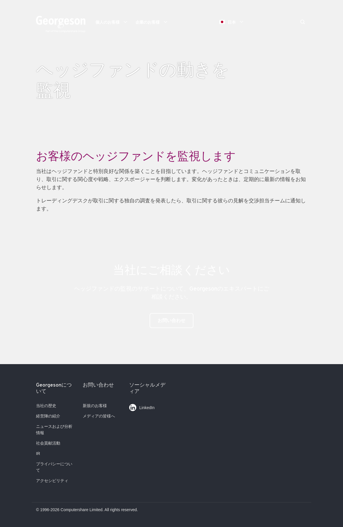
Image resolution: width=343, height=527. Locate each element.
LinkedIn (141, 406)
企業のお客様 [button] (153, 22)
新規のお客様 (95, 405)
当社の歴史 (46, 405)
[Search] (303, 22)
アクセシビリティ (52, 480)
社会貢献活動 (48, 443)
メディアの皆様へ (99, 416)
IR (38, 453)
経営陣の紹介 (48, 416)
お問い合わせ (171, 320)
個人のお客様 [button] (113, 22)
